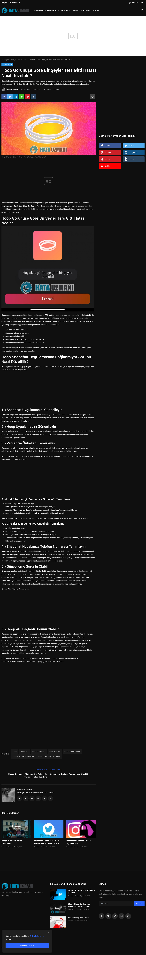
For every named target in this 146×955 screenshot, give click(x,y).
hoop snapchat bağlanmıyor (23, 756)
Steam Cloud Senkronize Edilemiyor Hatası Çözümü (79, 906)
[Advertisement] (48, 388)
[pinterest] (115, 917)
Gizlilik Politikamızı (37, 936)
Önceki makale (40, 770)
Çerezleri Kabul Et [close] (27, 946)
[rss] (128, 917)
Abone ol (139, 904)
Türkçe (133, 2)
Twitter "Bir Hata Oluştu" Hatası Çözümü (81, 892)
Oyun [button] (75, 10)
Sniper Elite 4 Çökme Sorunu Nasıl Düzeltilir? (70, 774)
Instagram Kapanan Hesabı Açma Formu (78, 842)
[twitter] (108, 917)
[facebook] (101, 917)
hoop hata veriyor (39, 751)
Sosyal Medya (16, 60)
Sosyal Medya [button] (52, 10)
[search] (142, 10)
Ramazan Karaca (24, 789)
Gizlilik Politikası (15, 2)
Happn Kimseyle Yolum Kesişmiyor (11, 842)
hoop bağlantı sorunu (72, 751)
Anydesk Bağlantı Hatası (78, 918)
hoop (15, 751)
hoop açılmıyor (54, 751)
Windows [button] (85, 10)
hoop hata (24, 751)
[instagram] (121, 917)
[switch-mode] (142, 3)
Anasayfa (38, 10)
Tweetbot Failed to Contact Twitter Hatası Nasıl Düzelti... (47, 842)
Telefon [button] (65, 10)
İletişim (4, 2)
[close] (48, 932)
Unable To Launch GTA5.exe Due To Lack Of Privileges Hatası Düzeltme (27, 775)
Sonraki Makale (58, 770)
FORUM (96, 10)
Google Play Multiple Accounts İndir (16, 589)
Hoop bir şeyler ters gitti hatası (49, 756)
